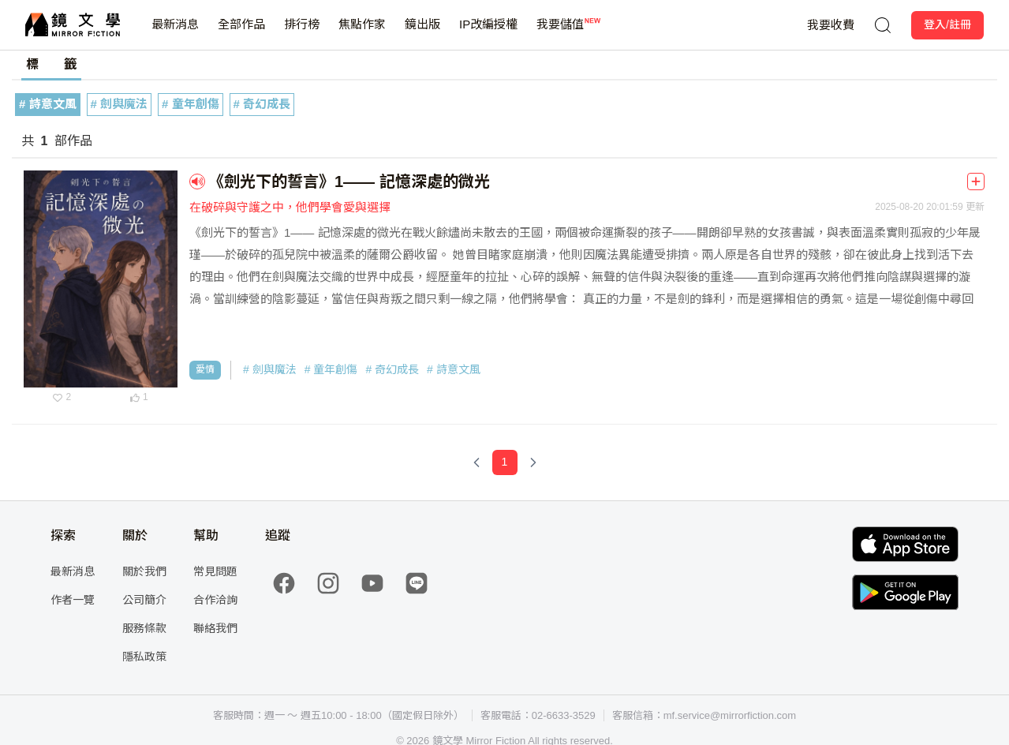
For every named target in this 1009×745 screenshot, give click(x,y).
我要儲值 (560, 33)
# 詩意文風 (48, 103)
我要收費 (830, 25)
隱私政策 (144, 656)
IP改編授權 (488, 33)
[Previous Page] (476, 462)
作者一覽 (72, 599)
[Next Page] (533, 462)
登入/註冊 (947, 24)
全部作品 (241, 33)
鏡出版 (422, 33)
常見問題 (215, 571)
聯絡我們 (215, 628)
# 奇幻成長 (262, 103)
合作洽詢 (215, 599)
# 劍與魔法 (119, 103)
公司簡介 (144, 599)
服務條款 (144, 628)
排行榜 (302, 33)
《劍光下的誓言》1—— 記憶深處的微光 (349, 181)
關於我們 (144, 571)
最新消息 (175, 33)
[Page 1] (505, 462)
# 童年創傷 (190, 103)
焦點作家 (362, 33)
